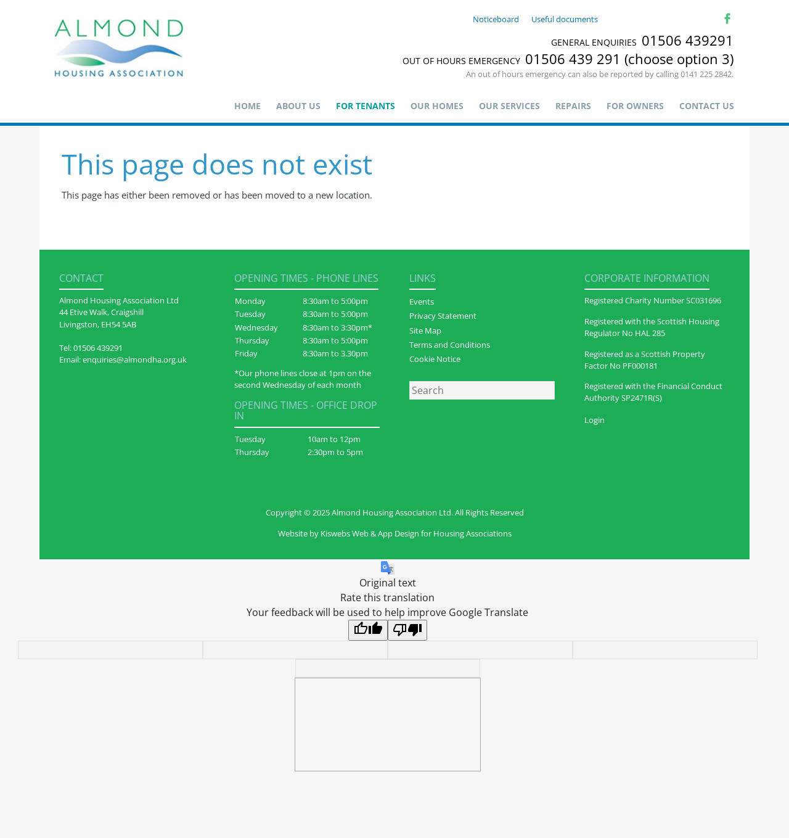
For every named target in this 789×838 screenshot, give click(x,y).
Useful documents (564, 19)
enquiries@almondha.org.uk (135, 359)
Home (247, 106)
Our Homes (437, 106)
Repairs (573, 106)
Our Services (509, 106)
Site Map (425, 330)
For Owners (635, 106)
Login (594, 419)
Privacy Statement (442, 315)
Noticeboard (496, 19)
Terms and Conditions (449, 344)
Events (421, 301)
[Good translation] (368, 630)
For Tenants (365, 106)
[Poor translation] (407, 630)
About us (298, 106)
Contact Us (706, 106)
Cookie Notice (434, 358)
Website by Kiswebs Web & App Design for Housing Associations (395, 533)
